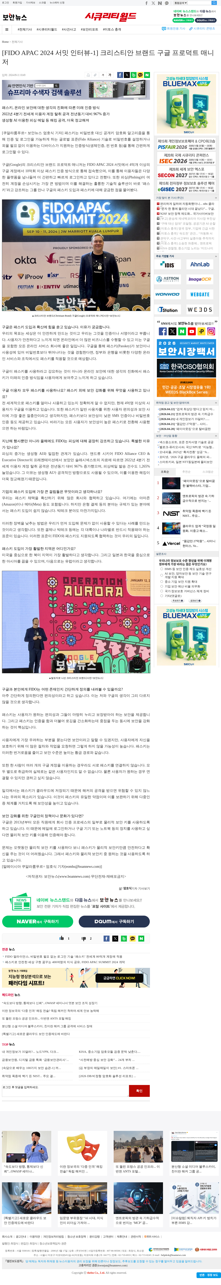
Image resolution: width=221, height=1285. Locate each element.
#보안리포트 (89, 29)
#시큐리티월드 (47, 29)
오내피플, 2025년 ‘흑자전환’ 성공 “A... (184, 452)
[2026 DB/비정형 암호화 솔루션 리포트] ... (107, 1076)
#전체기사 (25, 29)
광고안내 (21, 1236)
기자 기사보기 (134, 888)
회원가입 (17, 2)
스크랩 (42, 2)
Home (5, 41)
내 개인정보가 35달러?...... (184, 419)
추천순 (186, 471)
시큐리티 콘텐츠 (204, 28)
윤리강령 (94, 1236)
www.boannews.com (74, 876)
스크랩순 (208, 471)
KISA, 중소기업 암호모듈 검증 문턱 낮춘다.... (109, 1051)
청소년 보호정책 (76, 1236)
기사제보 (30, 2)
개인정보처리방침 (53, 1236)
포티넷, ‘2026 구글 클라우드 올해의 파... (185, 457)
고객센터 (108, 1236)
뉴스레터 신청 (57, 2)
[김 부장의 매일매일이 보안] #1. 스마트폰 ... (109, 1068)
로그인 (5, 2)
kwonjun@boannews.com (112, 1265)
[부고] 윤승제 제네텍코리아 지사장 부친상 (187, 218)
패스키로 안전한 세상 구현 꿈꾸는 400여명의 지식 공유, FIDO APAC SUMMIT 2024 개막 (65, 962)
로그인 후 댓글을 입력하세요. (65, 1091)
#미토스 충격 (112, 29)
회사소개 (7, 1236)
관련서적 (136, 1236)
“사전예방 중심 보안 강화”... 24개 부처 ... (107, 1059)
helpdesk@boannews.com (173, 1255)
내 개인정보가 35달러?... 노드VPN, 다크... (30, 1051)
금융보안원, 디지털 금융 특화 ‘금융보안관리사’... (35, 1059)
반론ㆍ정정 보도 (208, 1275)
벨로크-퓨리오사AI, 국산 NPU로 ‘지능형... (186, 447)
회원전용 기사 (176, 28)
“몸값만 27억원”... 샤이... (183, 424)
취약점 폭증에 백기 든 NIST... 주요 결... (28, 1076)
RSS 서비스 (153, 1236)
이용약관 (35, 1236)
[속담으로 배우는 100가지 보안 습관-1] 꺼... (31, 1068)
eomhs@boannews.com (83, 867)
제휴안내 (122, 1236)
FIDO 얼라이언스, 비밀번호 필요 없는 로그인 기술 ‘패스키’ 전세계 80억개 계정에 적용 (63, 956)
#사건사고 (69, 29)
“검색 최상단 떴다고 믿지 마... (186, 409)
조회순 (165, 471)
